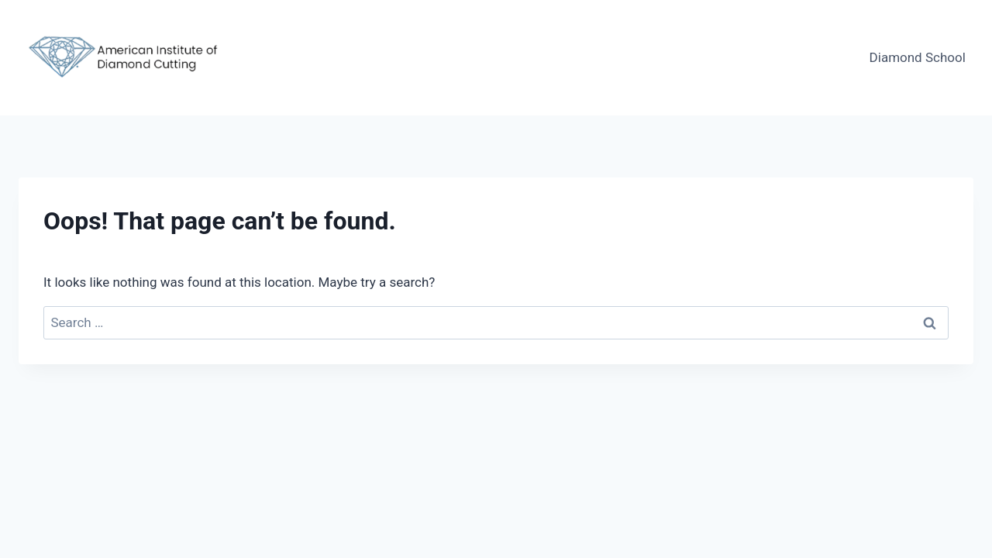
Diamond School (918, 57)
